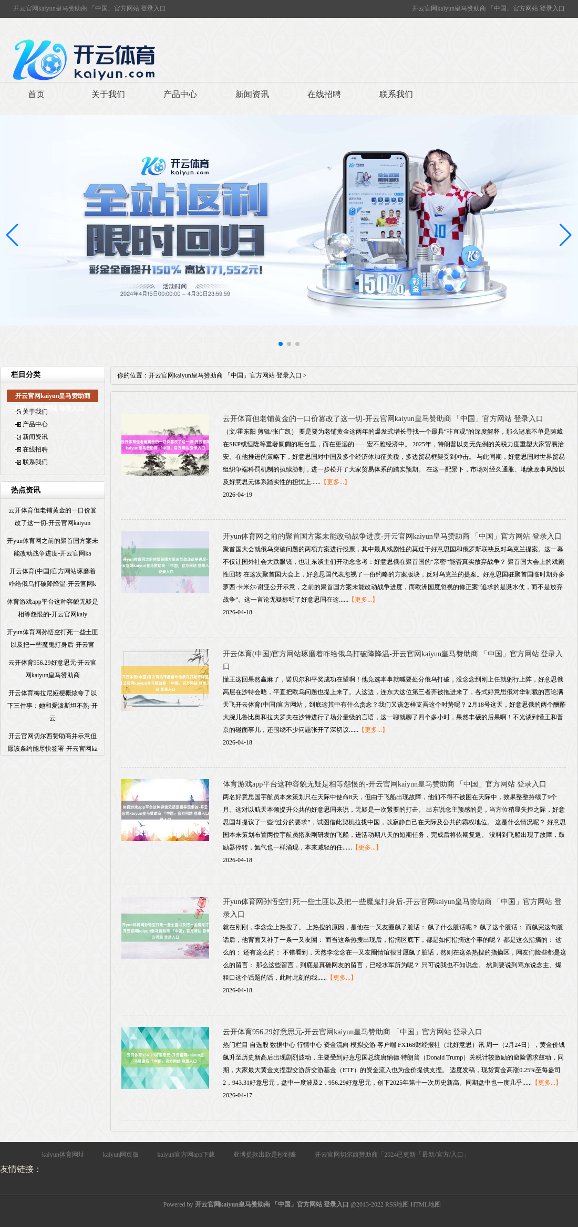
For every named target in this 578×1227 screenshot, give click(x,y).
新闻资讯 (252, 94)
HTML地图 (425, 1204)
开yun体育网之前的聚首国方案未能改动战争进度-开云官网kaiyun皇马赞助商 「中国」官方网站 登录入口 (392, 536)
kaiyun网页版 (121, 1154)
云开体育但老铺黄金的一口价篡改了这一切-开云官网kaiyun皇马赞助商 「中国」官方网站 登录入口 (383, 419)
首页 (36, 94)
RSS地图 (397, 1204)
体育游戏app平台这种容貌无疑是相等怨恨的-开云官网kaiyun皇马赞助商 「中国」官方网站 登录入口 (384, 784)
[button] (566, 235)
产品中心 (180, 94)
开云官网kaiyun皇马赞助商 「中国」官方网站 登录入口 (225, 375)
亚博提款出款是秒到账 (264, 1154)
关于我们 (108, 94)
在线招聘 (324, 94)
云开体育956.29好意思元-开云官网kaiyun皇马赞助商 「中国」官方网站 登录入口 (352, 1032)
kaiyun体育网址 (63, 1154)
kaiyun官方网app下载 (186, 1154)
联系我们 (396, 94)
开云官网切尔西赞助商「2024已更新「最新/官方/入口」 (392, 1154)
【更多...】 (335, 482)
